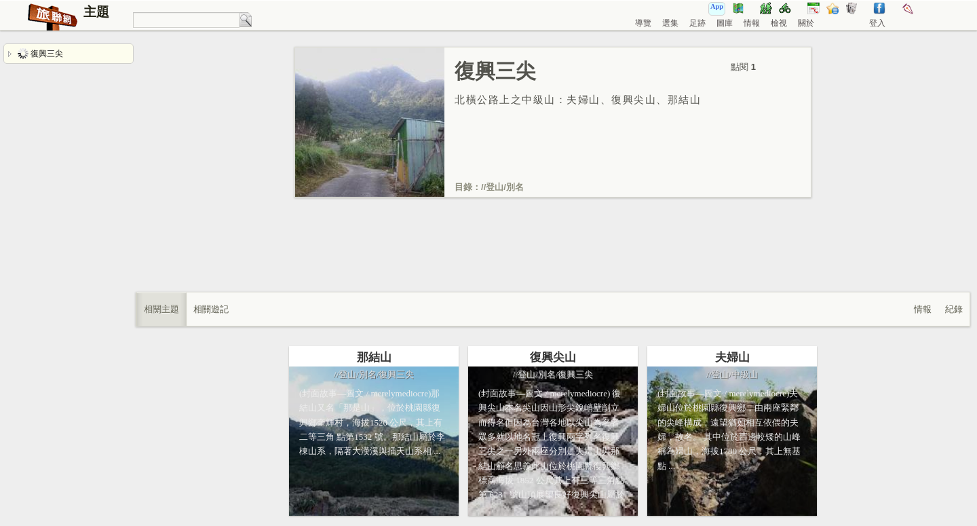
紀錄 (954, 309)
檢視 (779, 23)
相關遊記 (211, 309)
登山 (494, 187)
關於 (806, 23)
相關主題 (161, 309)
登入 (877, 23)
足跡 (697, 23)
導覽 (643, 23)
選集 (670, 23)
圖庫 (724, 23)
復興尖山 (553, 357)
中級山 (744, 374)
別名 (515, 187)
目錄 (463, 187)
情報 (752, 23)
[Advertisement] (553, 258)
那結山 (374, 357)
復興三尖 (40, 53)
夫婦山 (732, 357)
